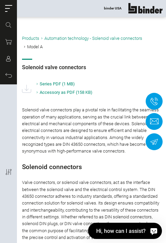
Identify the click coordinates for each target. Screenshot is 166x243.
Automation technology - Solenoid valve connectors (93, 38)
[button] (8, 8)
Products (30, 38)
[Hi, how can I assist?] (125, 231)
